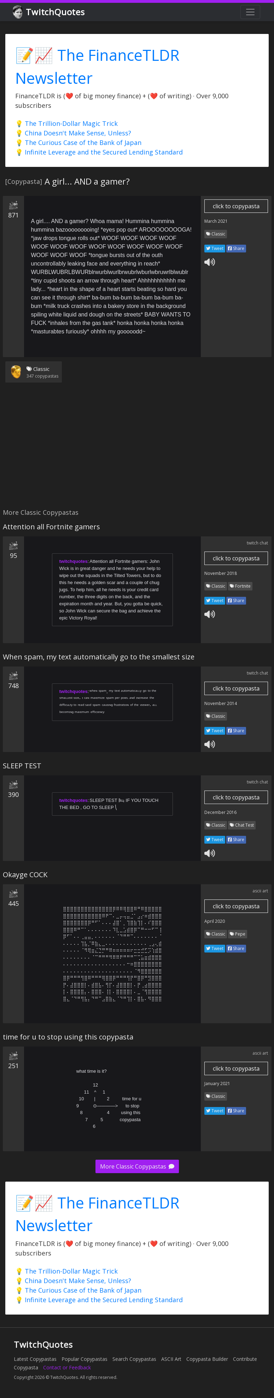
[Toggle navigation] (250, 12)
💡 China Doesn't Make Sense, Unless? (73, 133)
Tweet (214, 248)
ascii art (260, 891)
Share (236, 248)
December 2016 (220, 812)
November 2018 (220, 573)
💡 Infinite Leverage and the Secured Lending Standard (99, 152)
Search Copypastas (134, 1359)
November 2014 (220, 703)
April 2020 (214, 921)
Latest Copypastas (35, 1359)
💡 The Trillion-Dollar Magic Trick (66, 123)
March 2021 (216, 221)
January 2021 (217, 1083)
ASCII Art (171, 1359)
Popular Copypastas (84, 1359)
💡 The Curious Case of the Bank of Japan (78, 142)
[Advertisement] (136, 449)
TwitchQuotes (49, 12)
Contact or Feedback (67, 1367)
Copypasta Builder (207, 1359)
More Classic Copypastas (137, 1166)
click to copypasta (236, 206)
